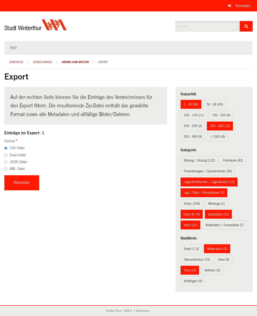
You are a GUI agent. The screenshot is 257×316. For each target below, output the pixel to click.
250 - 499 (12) (220, 126)
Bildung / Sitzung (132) (199, 160)
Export (103, 62)
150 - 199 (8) (221, 115)
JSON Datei (18, 162)
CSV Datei (17, 148)
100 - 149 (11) (194, 115)
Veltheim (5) (212, 270)
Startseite (16, 62)
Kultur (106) (192, 203)
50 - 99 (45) (215, 104)
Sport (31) (190, 225)
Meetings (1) (216, 203)
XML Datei (17, 169)
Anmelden (242, 6)
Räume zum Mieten (75, 62)
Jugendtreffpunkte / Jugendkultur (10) (209, 182)
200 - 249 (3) (193, 126)
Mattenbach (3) (217, 249)
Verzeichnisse (42, 62)
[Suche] (246, 26)
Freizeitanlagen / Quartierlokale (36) (208, 171)
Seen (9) (223, 259)
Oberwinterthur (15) (197, 259)
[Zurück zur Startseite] (35, 29)
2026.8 (128, 310)
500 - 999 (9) (193, 136)
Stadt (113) (191, 249)
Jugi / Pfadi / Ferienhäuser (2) (204, 192)
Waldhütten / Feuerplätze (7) (224, 225)
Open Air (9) (192, 214)
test (13, 48)
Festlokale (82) (233, 160)
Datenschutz (143, 310)
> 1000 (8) (217, 136)
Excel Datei (18, 155)
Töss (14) (190, 270)
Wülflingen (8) (193, 281)
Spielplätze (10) (218, 214)
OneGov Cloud (114, 310)
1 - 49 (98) (191, 104)
